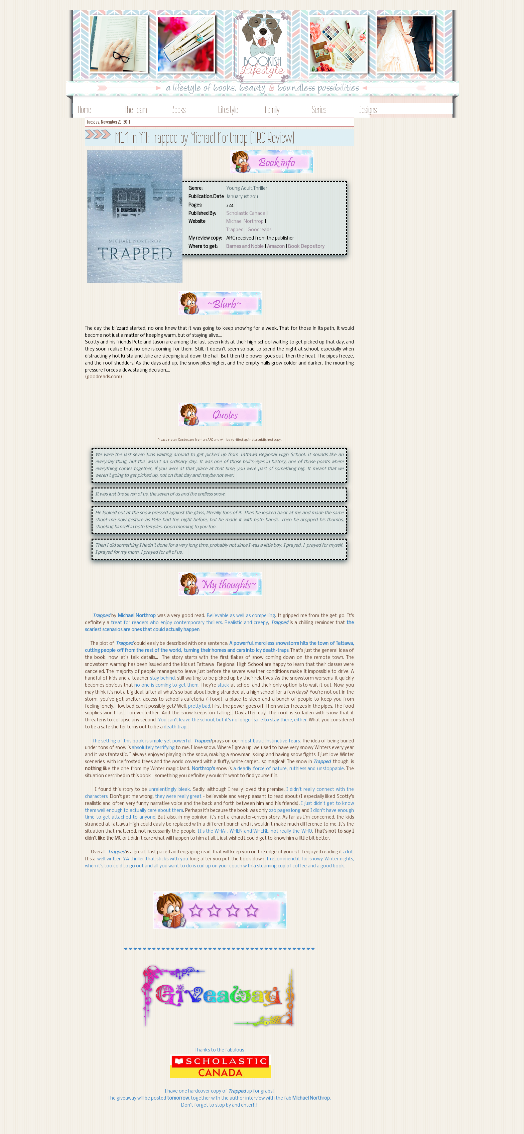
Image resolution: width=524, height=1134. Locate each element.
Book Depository (306, 246)
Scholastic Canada (245, 213)
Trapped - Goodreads (248, 230)
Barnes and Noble (245, 246)
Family (272, 109)
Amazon (276, 246)
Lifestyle (228, 109)
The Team (136, 109)
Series (319, 109)
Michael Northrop (245, 221)
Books (178, 109)
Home (84, 109)
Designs (368, 109)
